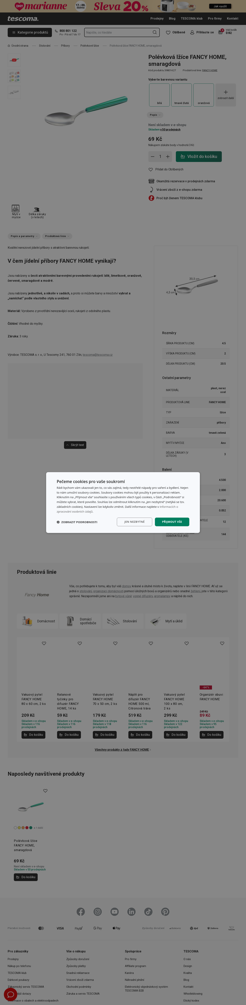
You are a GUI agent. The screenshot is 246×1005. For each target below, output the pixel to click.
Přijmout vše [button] (172, 522)
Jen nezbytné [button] (134, 522)
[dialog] (123, 502)
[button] (77, 522)
